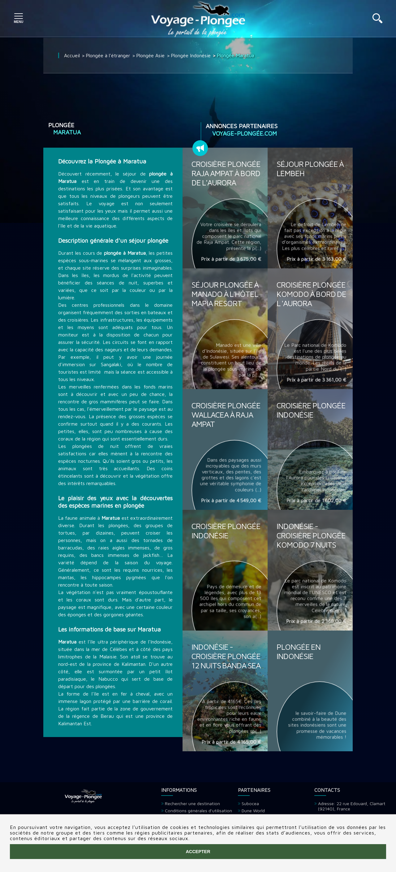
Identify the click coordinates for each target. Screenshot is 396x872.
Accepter (198, 851)
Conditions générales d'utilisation (198, 810)
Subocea (250, 803)
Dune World (253, 810)
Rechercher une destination (192, 803)
